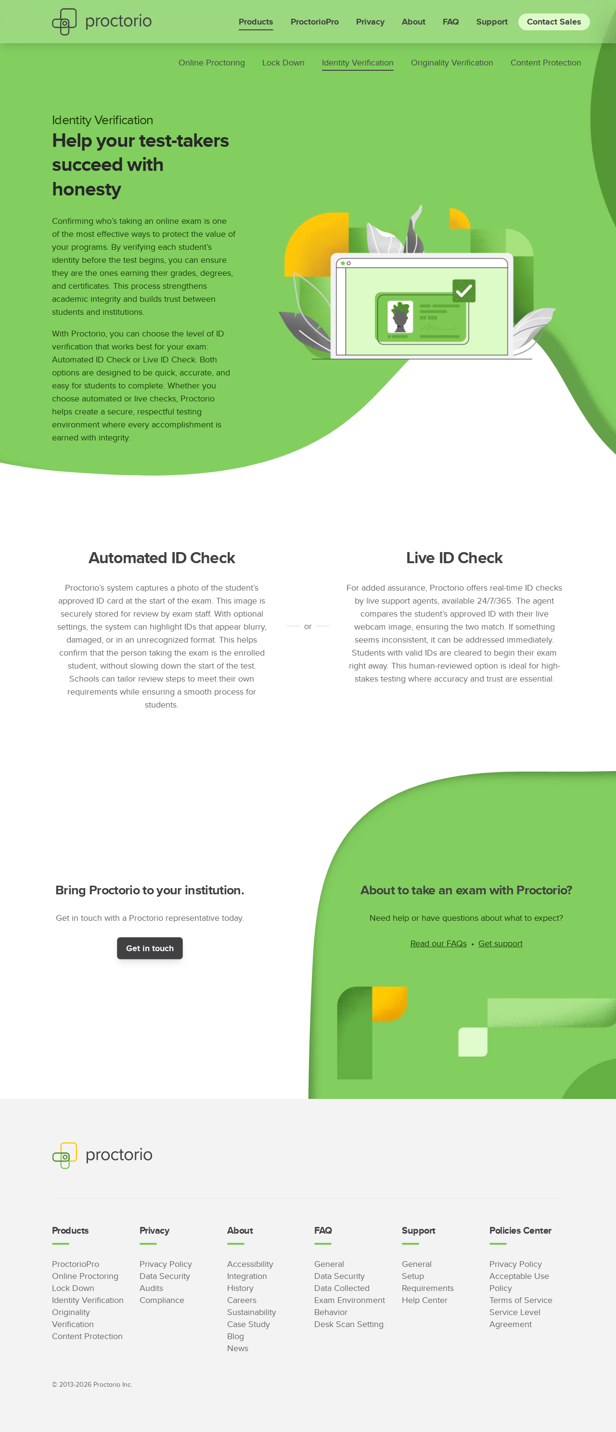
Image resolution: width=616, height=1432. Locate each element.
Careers (242, 1300)
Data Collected (342, 1288)
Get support (500, 943)
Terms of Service (520, 1300)
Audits (151, 1288)
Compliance (162, 1300)
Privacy (370, 21)
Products (256, 21)
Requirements (428, 1288)
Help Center (425, 1300)
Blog (235, 1336)
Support (492, 21)
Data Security (165, 1276)
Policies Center (520, 1230)
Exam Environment (349, 1300)
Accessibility (250, 1264)
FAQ (451, 21)
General (329, 1264)
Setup (413, 1276)
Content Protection (546, 62)
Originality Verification (452, 62)
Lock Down (283, 62)
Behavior (330, 1312)
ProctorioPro (315, 21)
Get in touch (150, 948)
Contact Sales (554, 21)
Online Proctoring (212, 62)
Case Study (248, 1324)
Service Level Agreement (514, 1318)
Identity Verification (358, 62)
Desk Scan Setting (349, 1324)
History (240, 1288)
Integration (247, 1276)
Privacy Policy (166, 1264)
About (413, 21)
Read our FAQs (439, 943)
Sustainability (251, 1312)
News (237, 1348)
